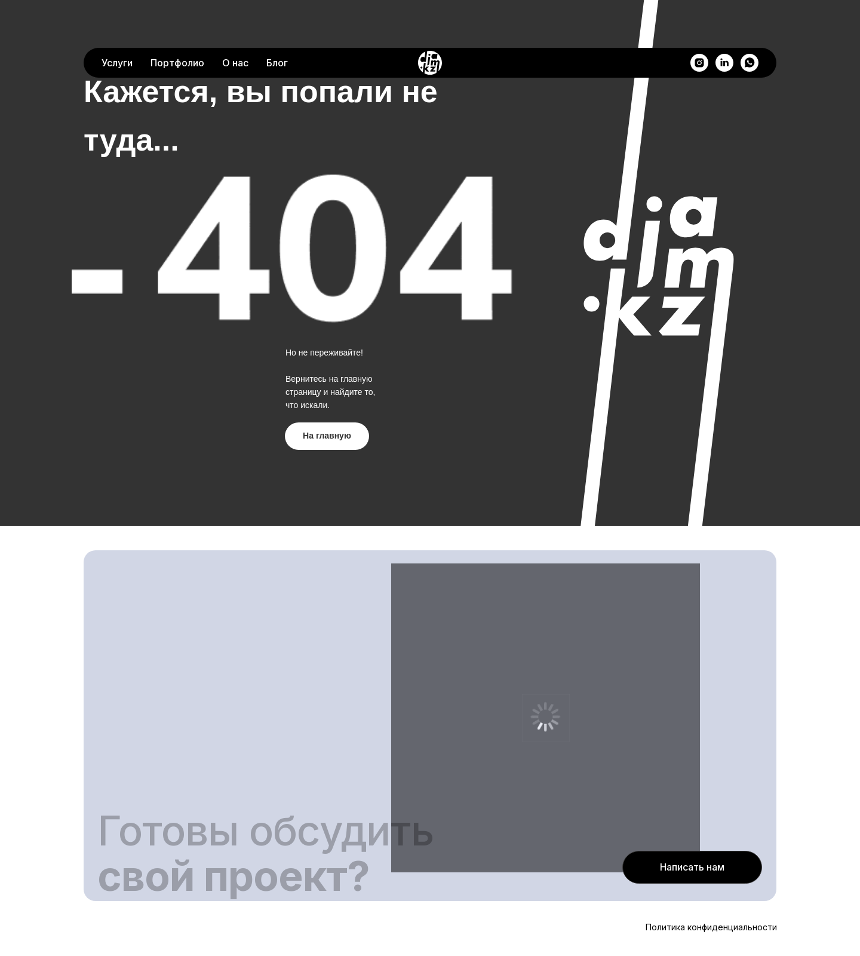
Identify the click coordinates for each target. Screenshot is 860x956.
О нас (235, 21)
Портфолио (177, 21)
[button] (692, 867)
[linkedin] (724, 21)
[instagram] (699, 21)
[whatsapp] (749, 21)
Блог (277, 21)
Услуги (117, 21)
